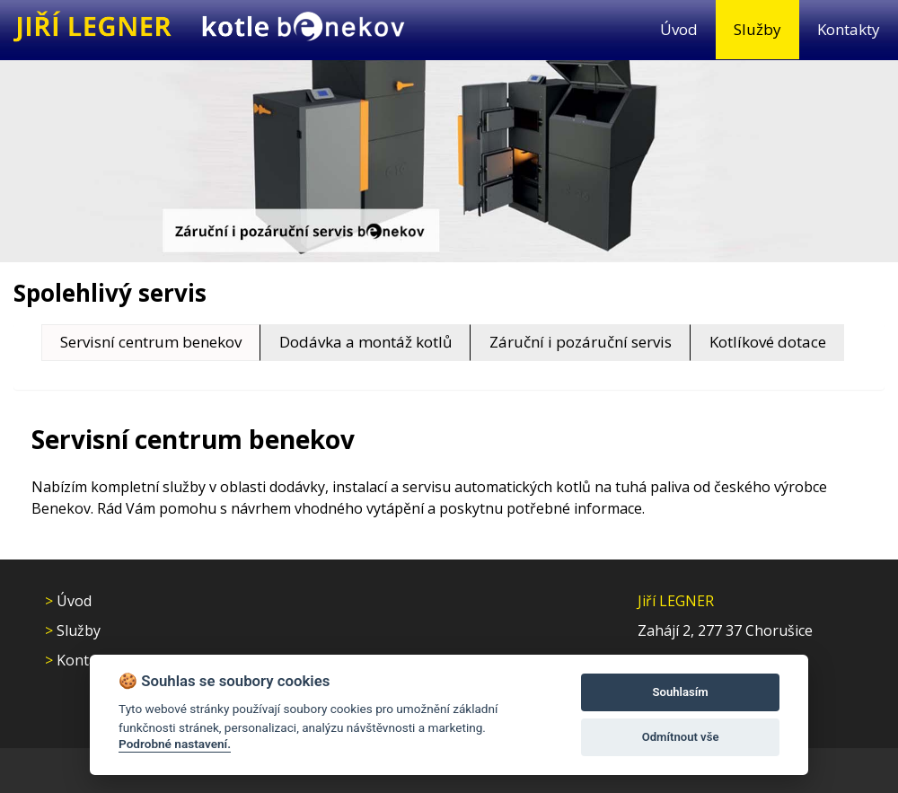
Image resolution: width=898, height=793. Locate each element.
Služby (757, 29)
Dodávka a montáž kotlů (365, 341)
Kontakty (848, 29)
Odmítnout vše (680, 737)
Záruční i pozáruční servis (580, 341)
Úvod (679, 29)
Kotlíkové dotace (767, 341)
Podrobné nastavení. (175, 743)
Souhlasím (681, 692)
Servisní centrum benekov (151, 341)
